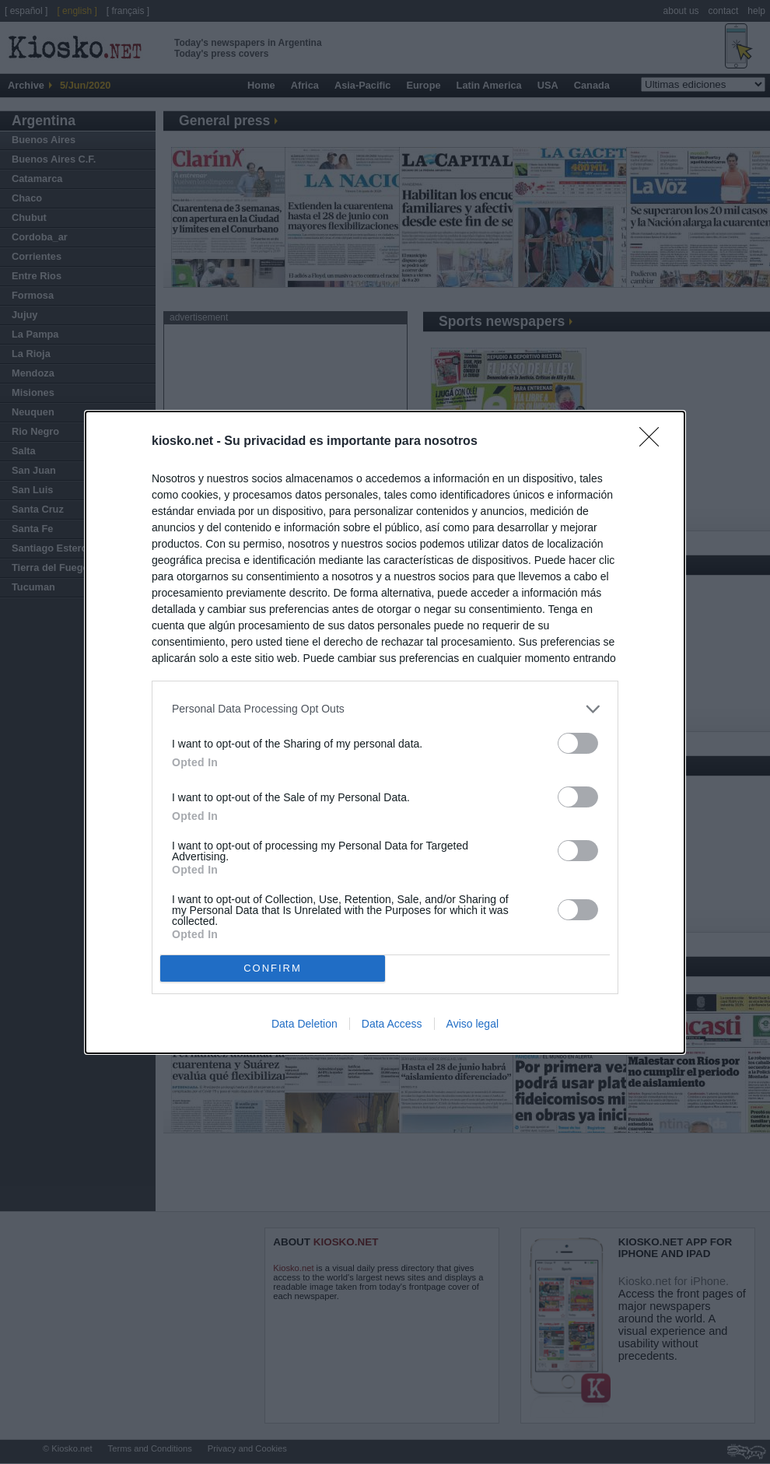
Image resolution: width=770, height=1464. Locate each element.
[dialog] (385, 732)
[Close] (654, 442)
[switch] (578, 743)
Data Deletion (304, 1023)
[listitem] (385, 709)
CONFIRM (272, 968)
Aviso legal (472, 1023)
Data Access (392, 1023)
